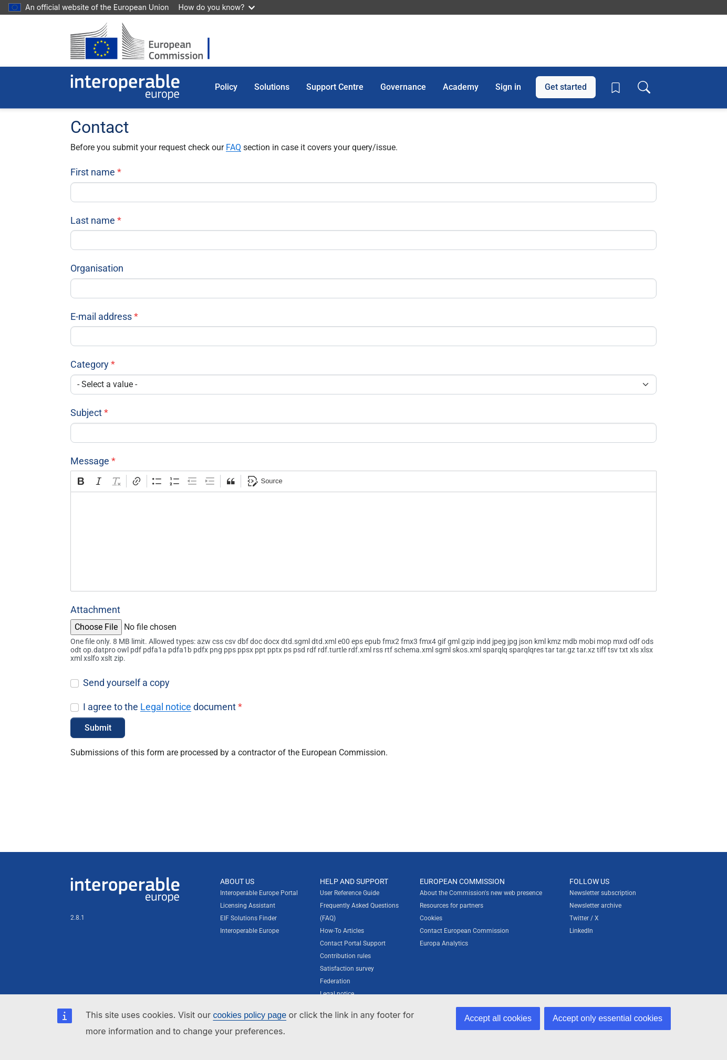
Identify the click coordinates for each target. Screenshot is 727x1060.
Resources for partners (451, 905)
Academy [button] (461, 87)
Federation (335, 981)
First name (92, 172)
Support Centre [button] (335, 87)
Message (89, 460)
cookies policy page (249, 1015)
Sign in (508, 87)
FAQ (233, 147)
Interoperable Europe (249, 930)
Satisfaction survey (347, 968)
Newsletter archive (595, 905)
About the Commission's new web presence (481, 893)
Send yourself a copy (126, 682)
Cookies (431, 918)
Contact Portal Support (353, 943)
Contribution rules (345, 956)
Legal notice (165, 706)
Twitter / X (584, 918)
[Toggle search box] (644, 87)
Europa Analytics (444, 943)
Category (89, 364)
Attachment (95, 609)
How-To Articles (342, 930)
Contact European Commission (464, 930)
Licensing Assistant (247, 905)
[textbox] (363, 541)
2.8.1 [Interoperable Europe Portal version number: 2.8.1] (77, 917)
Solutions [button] (271, 87)
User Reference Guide (349, 893)
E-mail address (101, 316)
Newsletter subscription (602, 893)
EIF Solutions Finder (248, 918)
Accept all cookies (498, 1018)
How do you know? (217, 7)
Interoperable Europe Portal (259, 893)
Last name (92, 220)
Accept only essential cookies (607, 1018)
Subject (86, 412)
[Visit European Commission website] (145, 41)
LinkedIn (581, 930)
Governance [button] (403, 87)
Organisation (96, 268)
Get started (566, 87)
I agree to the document (159, 706)
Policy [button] (226, 87)
